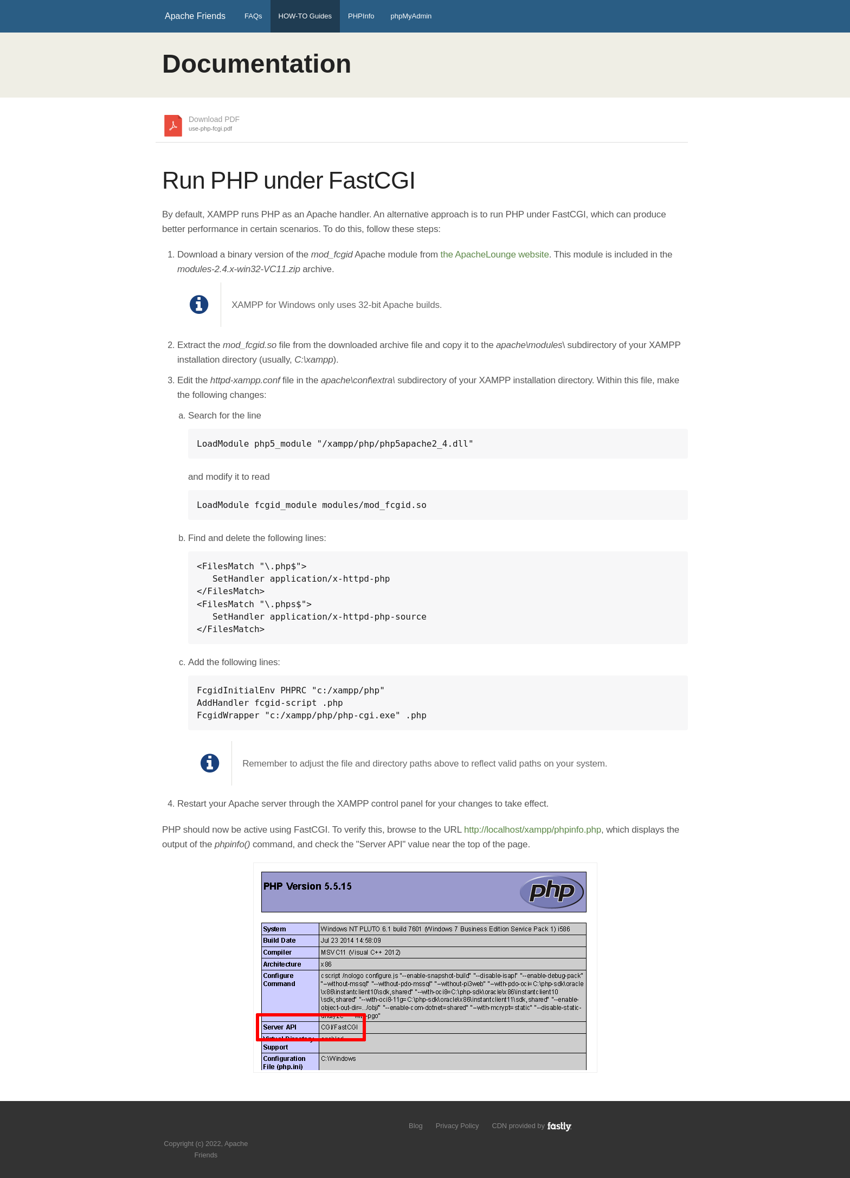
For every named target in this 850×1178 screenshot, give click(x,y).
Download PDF (214, 124)
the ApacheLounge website (495, 254)
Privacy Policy (457, 1126)
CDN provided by (532, 1126)
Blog (416, 1126)
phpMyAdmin (411, 16)
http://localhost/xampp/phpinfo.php (532, 830)
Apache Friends (195, 16)
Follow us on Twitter (195, 1127)
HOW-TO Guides (305, 16)
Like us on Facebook (214, 1127)
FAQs (253, 16)
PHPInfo (361, 16)
